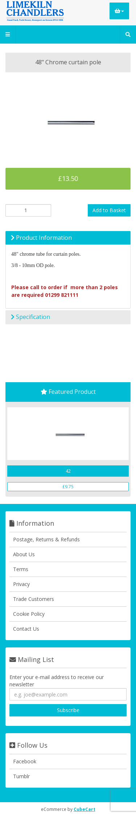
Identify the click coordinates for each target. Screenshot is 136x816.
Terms (20, 569)
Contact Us (26, 628)
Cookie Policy (29, 613)
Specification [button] (30, 317)
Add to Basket (109, 210)
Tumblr (21, 776)
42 (68, 471)
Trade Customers (33, 598)
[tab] (68, 238)
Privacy (21, 584)
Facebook (24, 761)
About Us (24, 554)
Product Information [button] (41, 238)
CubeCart (84, 809)
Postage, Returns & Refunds (46, 539)
